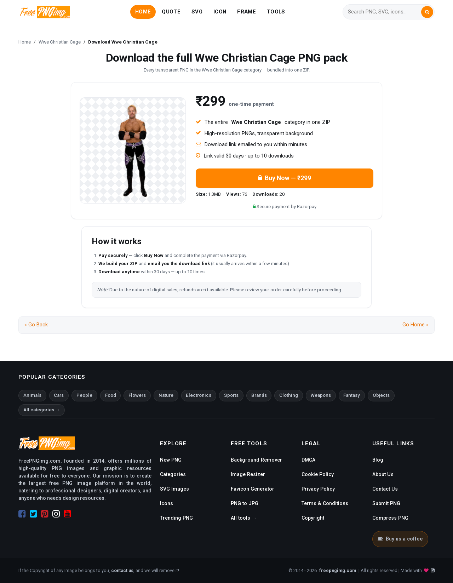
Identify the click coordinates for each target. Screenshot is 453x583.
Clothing (288, 395)
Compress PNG (390, 517)
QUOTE (171, 11)
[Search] (384, 12)
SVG (196, 11)
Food (110, 395)
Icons (166, 503)
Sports (231, 395)
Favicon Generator (252, 488)
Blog (377, 459)
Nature (166, 395)
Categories (173, 474)
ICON (219, 11)
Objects (381, 395)
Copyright (313, 517)
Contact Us (385, 488)
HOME (143, 11)
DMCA (308, 459)
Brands (259, 395)
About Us (383, 474)
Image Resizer (248, 474)
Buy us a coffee (400, 539)
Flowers (137, 395)
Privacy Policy (318, 488)
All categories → (41, 409)
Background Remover (256, 459)
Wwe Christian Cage (60, 42)
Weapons (321, 395)
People (84, 395)
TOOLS (276, 11)
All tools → (244, 517)
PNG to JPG (244, 503)
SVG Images (174, 488)
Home (24, 42)
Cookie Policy (318, 474)
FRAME (246, 11)
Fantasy (351, 395)
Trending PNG (176, 517)
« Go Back (36, 325)
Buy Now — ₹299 (284, 178)
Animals (32, 395)
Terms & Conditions (325, 503)
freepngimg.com (337, 570)
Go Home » (415, 325)
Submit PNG (386, 503)
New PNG (171, 459)
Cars (59, 395)
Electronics (198, 395)
